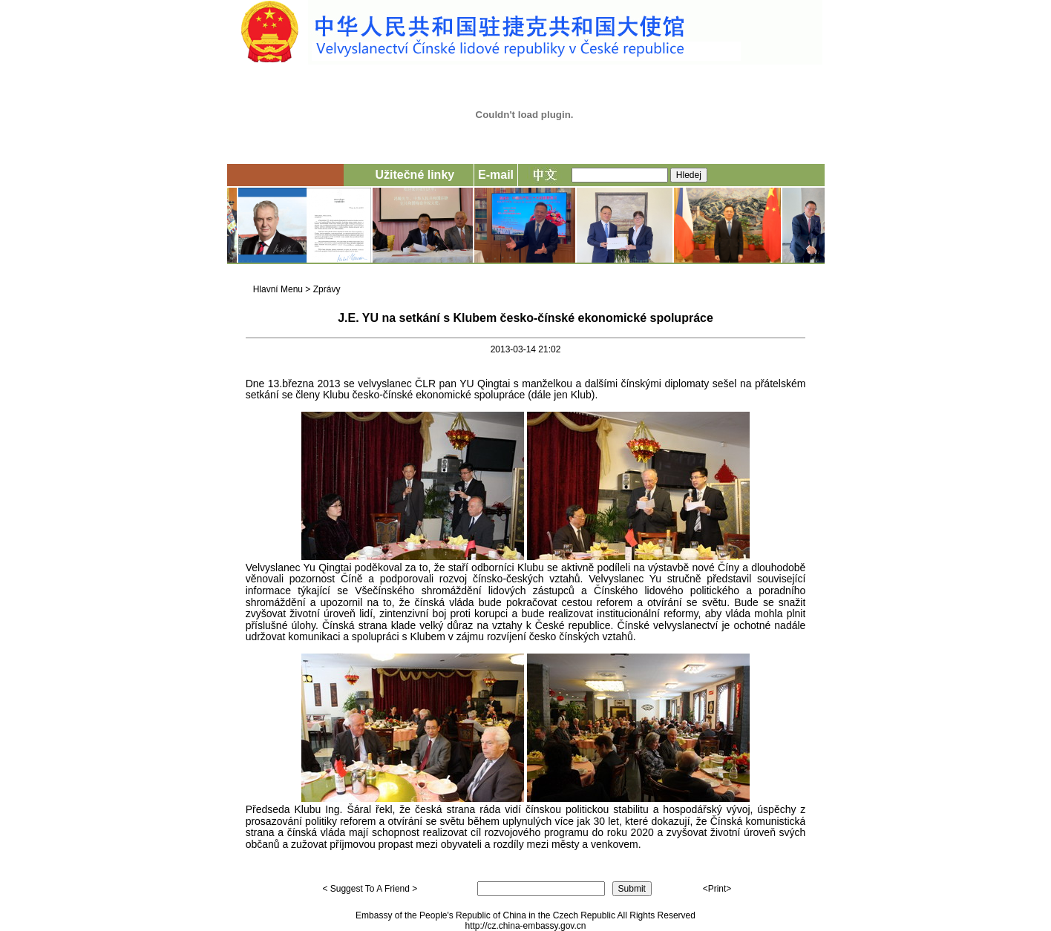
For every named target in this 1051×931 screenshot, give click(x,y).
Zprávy (327, 289)
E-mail (496, 174)
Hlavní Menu (278, 289)
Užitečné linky (414, 174)
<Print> (717, 889)
